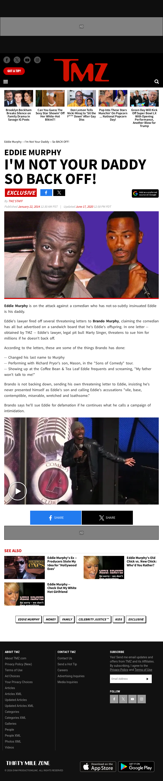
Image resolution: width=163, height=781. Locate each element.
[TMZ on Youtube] (27, 59)
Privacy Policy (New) (18, 664)
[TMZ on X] (17, 59)
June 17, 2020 (85, 206)
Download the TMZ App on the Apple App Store (98, 766)
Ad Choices (12, 676)
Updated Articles (16, 700)
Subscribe (147, 679)
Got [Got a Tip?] (14, 71)
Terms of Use (13, 670)
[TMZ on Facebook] (6, 59)
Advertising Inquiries (71, 676)
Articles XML (13, 694)
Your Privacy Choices (19, 682)
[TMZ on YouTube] (132, 699)
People (9, 729)
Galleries (10, 723)
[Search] (157, 81)
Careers (63, 670)
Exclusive (135, 619)
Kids (118, 619)
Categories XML (15, 717)
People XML (13, 735)
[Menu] (6, 81)
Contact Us (65, 658)
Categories (12, 711)
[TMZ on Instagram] (37, 59)
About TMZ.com (15, 658)
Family (67, 619)
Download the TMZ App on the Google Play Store (136, 766)
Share (56, 517)
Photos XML (13, 741)
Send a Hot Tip (67, 664)
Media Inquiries (68, 682)
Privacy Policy (119, 669)
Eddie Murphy (28, 619)
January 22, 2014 (29, 206)
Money (51, 619)
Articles (10, 688)
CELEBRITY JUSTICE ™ (93, 619)
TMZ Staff (15, 201)
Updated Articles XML (19, 706)
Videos (9, 747)
